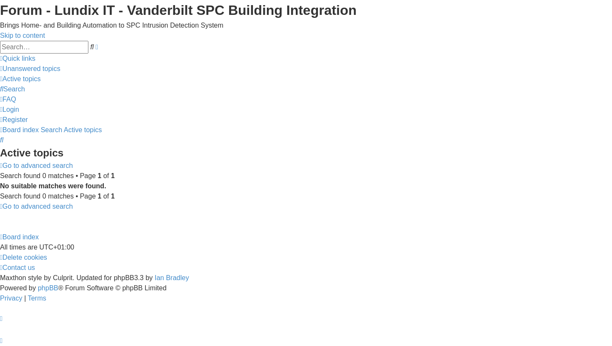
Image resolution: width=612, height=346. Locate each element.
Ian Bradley (172, 277)
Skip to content (22, 35)
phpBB (48, 288)
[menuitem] (30, 68)
